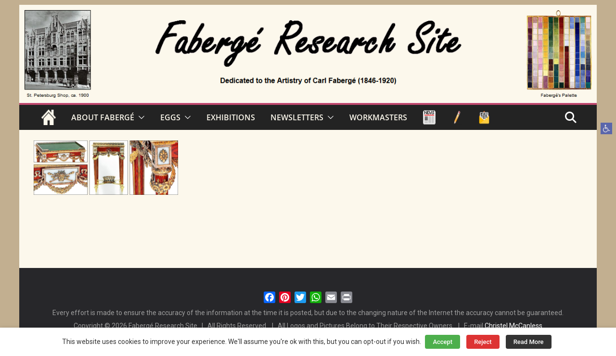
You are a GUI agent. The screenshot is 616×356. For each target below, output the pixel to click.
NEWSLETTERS (296, 117)
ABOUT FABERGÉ (102, 117)
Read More (528, 341)
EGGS (170, 117)
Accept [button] (442, 341)
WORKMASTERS (378, 117)
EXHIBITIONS (230, 117)
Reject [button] (483, 341)
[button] (606, 128)
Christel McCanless (513, 326)
